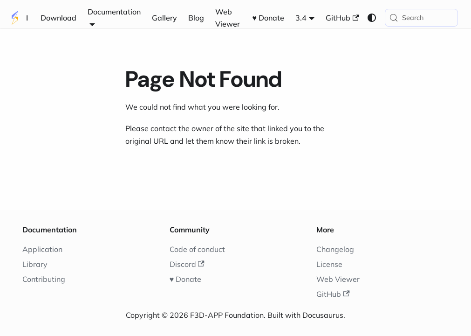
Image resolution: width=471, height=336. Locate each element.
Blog (196, 17)
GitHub (342, 17)
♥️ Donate (269, 17)
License (329, 264)
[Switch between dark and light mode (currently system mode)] (371, 17)
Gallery (164, 17)
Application (42, 249)
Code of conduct (197, 249)
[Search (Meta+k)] (421, 18)
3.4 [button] (301, 17)
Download (58, 17)
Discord (187, 264)
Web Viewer (227, 17)
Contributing (43, 279)
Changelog (335, 249)
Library (35, 264)
